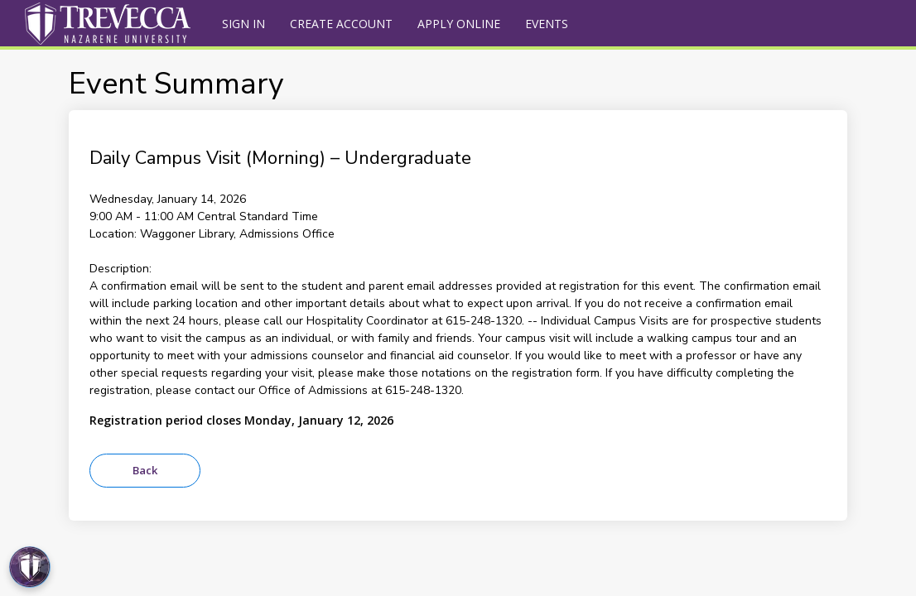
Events (546, 23)
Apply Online (458, 23)
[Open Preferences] (30, 567)
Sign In (243, 23)
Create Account (341, 23)
